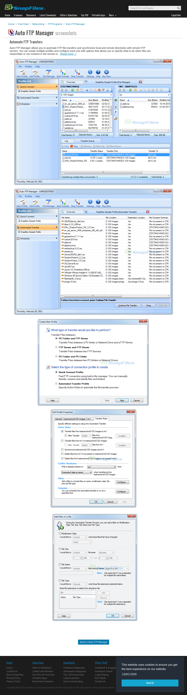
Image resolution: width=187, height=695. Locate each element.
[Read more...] (68, 54)
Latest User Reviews (42, 671)
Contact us (11, 671)
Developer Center (104, 671)
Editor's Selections (41, 667)
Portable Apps (39, 678)
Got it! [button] (150, 683)
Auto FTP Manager (75, 24)
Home (11, 24)
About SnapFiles (14, 674)
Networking (38, 24)
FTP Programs (55, 24)
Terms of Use (13, 681)
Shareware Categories (74, 671)
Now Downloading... (73, 681)
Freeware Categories (74, 667)
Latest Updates (71, 678)
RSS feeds (100, 678)
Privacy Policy (13, 678)
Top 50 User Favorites (43, 674)
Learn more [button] (129, 673)
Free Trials (23, 24)
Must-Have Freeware (42, 681)
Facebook (100, 681)
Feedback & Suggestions (108, 667)
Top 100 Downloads (73, 674)
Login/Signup (102, 674)
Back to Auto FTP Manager (93, 642)
